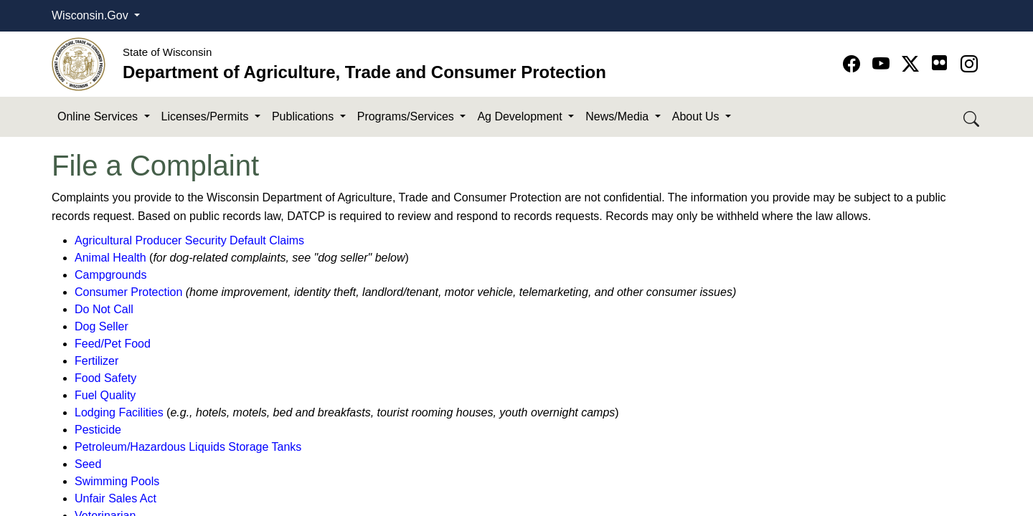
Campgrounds (111, 275)
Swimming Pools (117, 481)
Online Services (99, 116)
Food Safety (105, 378)
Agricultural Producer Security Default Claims (189, 240)
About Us (697, 116)
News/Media (618, 116)
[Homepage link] (78, 63)
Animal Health (110, 258)
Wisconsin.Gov (91, 15)
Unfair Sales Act (115, 498)
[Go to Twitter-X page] (913, 64)
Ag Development (521, 116)
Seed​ (88, 464)
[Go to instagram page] (969, 64)
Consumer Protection (128, 292)
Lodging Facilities (119, 412)
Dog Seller (101, 326)
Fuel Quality (105, 395)
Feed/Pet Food (113, 344)
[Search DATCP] (972, 117)
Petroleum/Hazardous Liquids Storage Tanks (188, 447)
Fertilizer (96, 361)
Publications (304, 116)
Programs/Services (407, 116)
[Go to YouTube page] (883, 64)
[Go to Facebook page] (854, 64)
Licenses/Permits (206, 116)
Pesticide (98, 430)
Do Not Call (104, 309)
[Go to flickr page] (939, 62)
